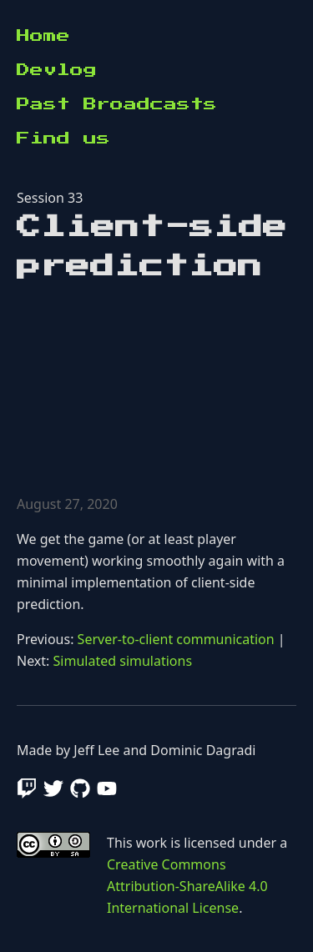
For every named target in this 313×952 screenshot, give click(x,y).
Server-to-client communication (176, 639)
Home (43, 36)
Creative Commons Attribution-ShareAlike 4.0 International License (187, 886)
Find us (63, 138)
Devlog (57, 70)
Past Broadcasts (117, 104)
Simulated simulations (123, 661)
